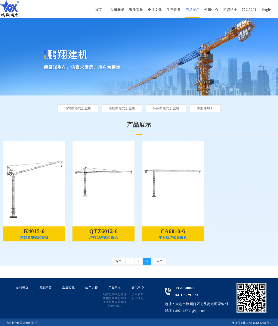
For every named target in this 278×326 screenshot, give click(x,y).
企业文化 (155, 10)
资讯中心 (211, 10)
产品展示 (192, 10)
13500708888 (185, 288)
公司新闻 (137, 294)
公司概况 (117, 10)
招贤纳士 (230, 10)
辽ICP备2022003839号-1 (257, 322)
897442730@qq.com (190, 311)
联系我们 (249, 10)
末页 (160, 261)
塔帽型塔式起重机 (122, 108)
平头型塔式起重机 (166, 108)
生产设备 (174, 10)
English (267, 10)
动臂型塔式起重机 (78, 108)
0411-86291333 (186, 295)
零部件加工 (205, 108)
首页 (98, 10)
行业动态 (137, 298)
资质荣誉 (136, 10)
